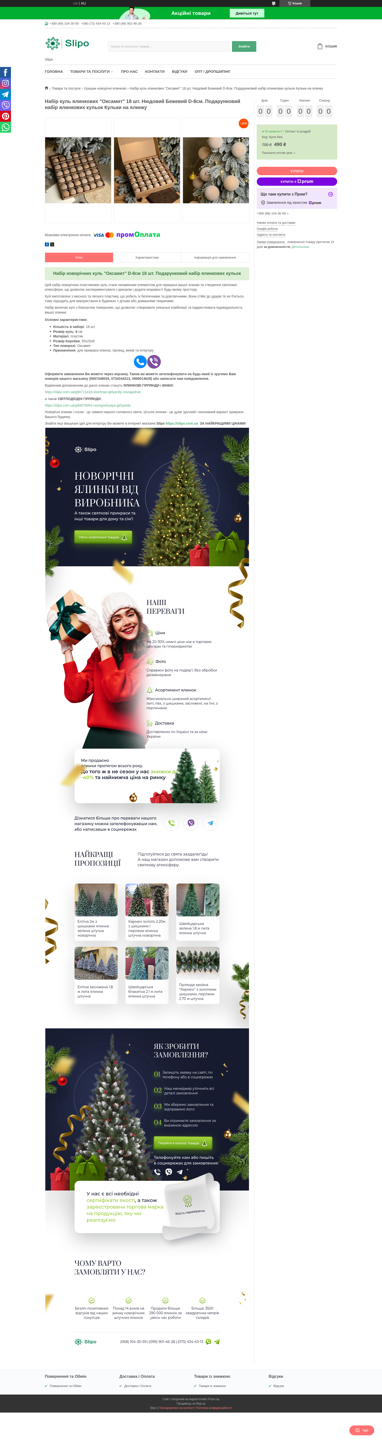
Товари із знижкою (212, 1391)
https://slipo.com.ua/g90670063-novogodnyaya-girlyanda (88, 405)
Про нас (129, 71)
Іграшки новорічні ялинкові (105, 88)
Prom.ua (213, 1404)
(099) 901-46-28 (162, 1347)
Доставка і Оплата (137, 1391)
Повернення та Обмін (65, 1391)
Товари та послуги (90, 71)
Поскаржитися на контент (176, 1413)
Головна (54, 71)
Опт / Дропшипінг (212, 71)
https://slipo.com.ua (182, 423)
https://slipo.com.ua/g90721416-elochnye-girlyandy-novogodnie (93, 392)
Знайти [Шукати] (244, 46)
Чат (361, 1430)
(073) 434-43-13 (190, 1347)
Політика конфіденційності (214, 1413)
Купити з (297, 181)
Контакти (154, 71)
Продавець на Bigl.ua (191, 1409)
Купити (297, 171)
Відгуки (179, 71)
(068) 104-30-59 (133, 1347)
